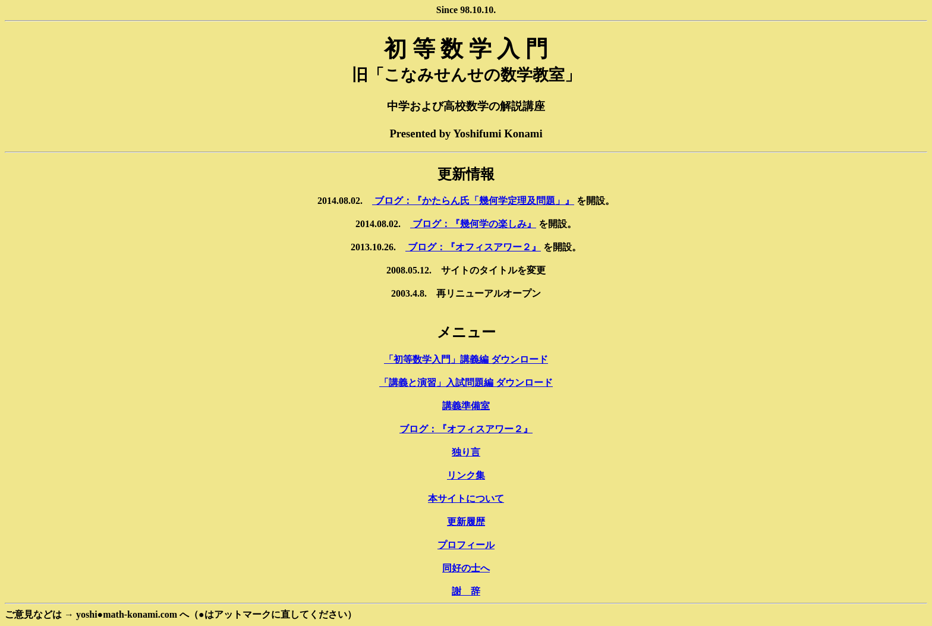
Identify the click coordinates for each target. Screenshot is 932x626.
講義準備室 (466, 406)
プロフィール (466, 545)
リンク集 (466, 475)
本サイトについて (466, 498)
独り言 (466, 452)
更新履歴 (466, 522)
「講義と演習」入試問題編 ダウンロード (466, 383)
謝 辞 (466, 591)
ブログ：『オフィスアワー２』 (473, 247)
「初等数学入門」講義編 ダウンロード (466, 359)
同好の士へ (466, 568)
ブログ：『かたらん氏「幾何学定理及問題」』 (473, 201)
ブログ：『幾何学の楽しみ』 (473, 224)
